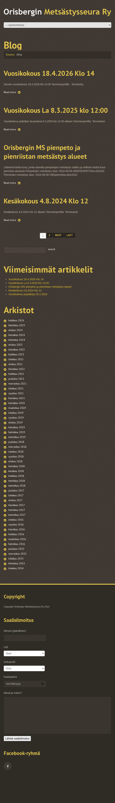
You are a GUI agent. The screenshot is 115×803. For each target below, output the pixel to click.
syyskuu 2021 (16, 419)
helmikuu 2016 (16, 570)
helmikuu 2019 (16, 458)
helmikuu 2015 (16, 589)
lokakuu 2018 (15, 478)
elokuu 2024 (15, 356)
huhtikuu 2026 (16, 346)
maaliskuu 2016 (17, 565)
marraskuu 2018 (17, 473)
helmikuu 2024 (16, 366)
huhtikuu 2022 (16, 400)
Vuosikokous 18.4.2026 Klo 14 (56, 77)
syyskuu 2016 (16, 551)
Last (70, 261)
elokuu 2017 (15, 526)
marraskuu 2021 (17, 410)
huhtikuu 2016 (16, 560)
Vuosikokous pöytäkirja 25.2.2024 (27, 320)
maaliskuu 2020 (17, 434)
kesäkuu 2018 (16, 497)
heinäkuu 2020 (16, 429)
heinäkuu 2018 (16, 492)
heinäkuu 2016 (16, 555)
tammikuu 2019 (17, 463)
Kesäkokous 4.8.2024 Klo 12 (52, 222)
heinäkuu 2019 (16, 453)
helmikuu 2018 (16, 507)
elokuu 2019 (15, 448)
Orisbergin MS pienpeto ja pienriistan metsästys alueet (57, 169)
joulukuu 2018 (16, 468)
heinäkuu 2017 (16, 531)
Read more (10, 101)
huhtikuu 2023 (16, 380)
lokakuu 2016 (15, 546)
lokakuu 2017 (15, 521)
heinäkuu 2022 (16, 395)
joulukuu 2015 (16, 575)
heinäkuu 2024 (16, 361)
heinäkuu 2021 (16, 424)
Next (58, 261)
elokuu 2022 (15, 390)
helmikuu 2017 (16, 536)
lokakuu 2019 (15, 439)
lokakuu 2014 (15, 594)
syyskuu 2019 (16, 444)
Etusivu (10, 54)
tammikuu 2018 (17, 512)
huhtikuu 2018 (16, 502)
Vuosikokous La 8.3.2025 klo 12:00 (51, 123)
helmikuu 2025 (16, 351)
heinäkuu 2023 (16, 376)
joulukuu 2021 (16, 405)
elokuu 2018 (15, 487)
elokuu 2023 (15, 371)
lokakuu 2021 (15, 414)
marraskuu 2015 (17, 580)
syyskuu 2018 (16, 482)
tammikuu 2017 (17, 541)
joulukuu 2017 (16, 517)
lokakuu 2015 (15, 585)
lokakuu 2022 (15, 385)
